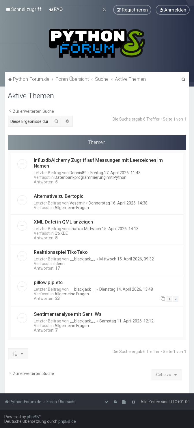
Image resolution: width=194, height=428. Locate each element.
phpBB (33, 416)
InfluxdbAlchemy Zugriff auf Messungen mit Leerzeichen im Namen (98, 162)
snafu (75, 228)
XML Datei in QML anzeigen (63, 221)
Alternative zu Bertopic (58, 196)
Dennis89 (78, 172)
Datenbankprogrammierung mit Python (90, 177)
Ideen (60, 263)
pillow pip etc (48, 282)
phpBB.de (67, 421)
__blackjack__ (83, 258)
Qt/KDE (61, 233)
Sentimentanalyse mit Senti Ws (68, 314)
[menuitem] (55, 9)
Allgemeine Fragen (72, 207)
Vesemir (77, 202)
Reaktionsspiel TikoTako (61, 252)
